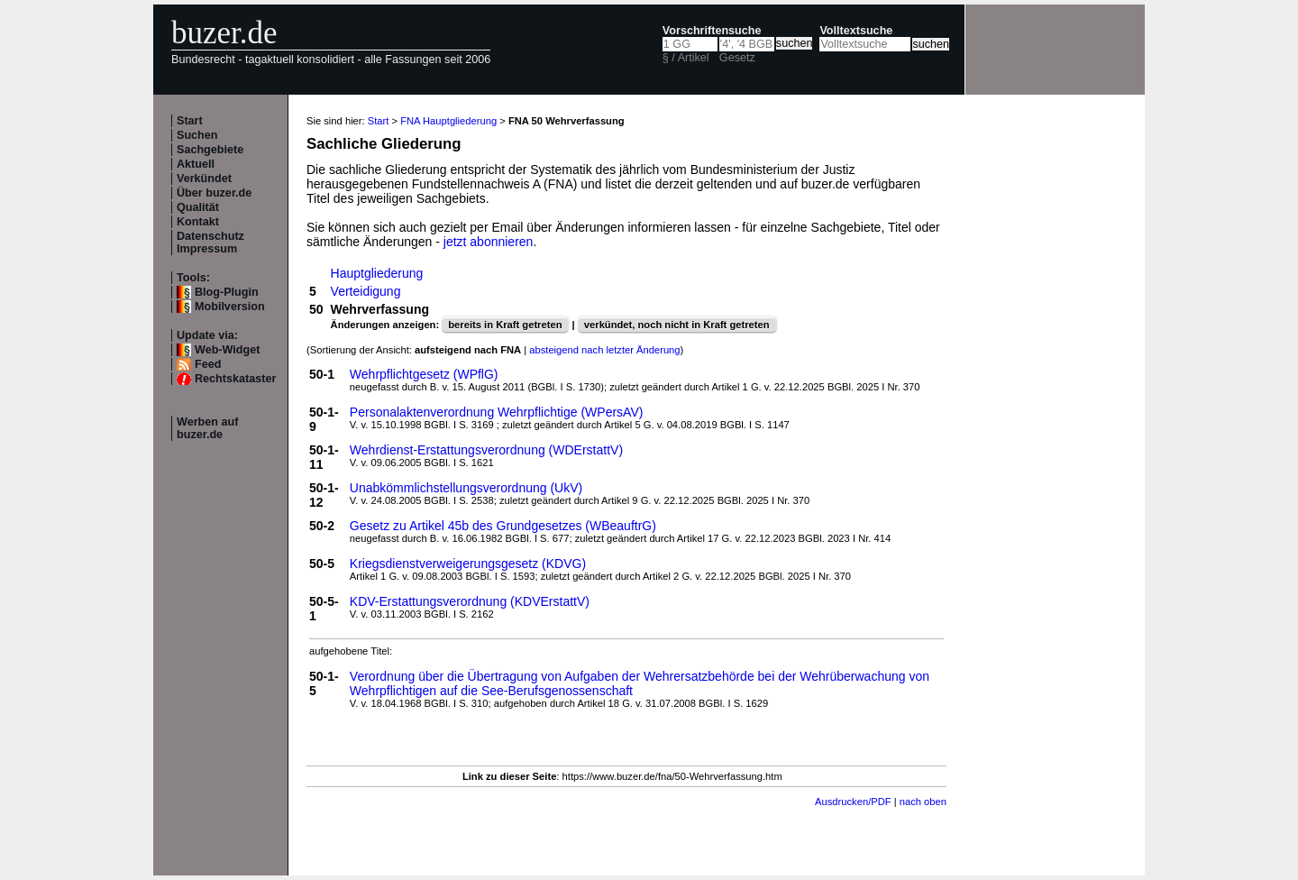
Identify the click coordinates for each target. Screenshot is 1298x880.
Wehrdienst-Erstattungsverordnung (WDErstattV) (486, 450)
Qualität (198, 207)
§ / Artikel (686, 57)
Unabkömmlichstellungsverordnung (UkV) (466, 488)
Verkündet (204, 178)
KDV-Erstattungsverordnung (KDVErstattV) (470, 601)
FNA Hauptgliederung (448, 120)
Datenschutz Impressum (210, 242)
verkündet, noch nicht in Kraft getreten (677, 324)
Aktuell (196, 164)
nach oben (923, 801)
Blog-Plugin (227, 292)
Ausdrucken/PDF (853, 801)
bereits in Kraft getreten (505, 324)
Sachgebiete (210, 149)
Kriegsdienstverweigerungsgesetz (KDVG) (468, 563)
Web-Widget (227, 350)
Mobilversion (230, 306)
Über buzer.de (214, 193)
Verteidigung (366, 291)
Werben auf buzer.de (207, 428)
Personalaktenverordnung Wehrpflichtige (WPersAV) (497, 412)
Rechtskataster (235, 378)
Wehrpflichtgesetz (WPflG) (424, 374)
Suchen (197, 135)
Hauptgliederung (377, 273)
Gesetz (737, 57)
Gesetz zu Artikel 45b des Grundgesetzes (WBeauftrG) (503, 525)
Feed (208, 364)
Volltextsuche (855, 30)
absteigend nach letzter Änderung (604, 349)
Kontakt (198, 221)
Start (190, 121)
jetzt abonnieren (488, 241)
